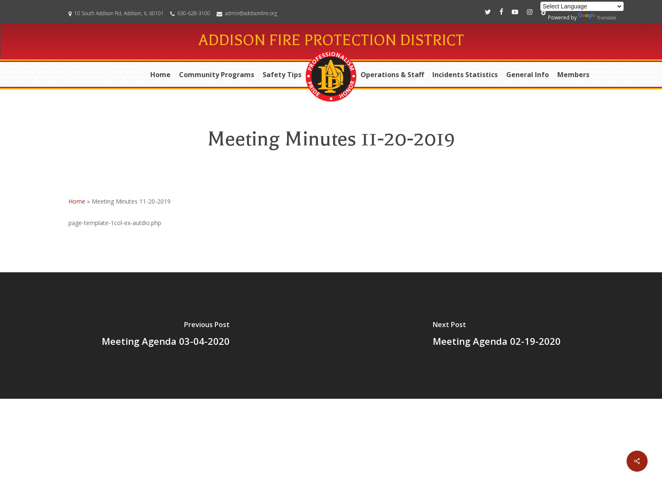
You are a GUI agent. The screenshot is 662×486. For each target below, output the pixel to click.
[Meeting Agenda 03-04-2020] (165, 335)
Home (76, 201)
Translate (597, 17)
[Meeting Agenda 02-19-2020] (496, 335)
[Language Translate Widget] (582, 6)
